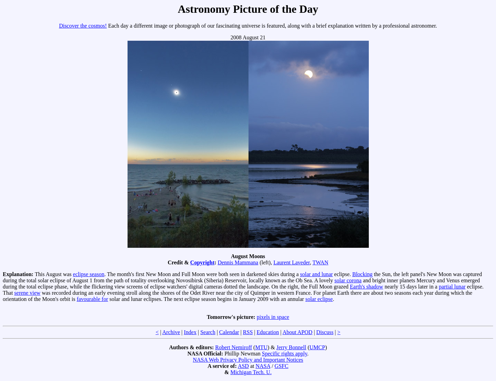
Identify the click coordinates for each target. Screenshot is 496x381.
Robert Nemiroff (233, 347)
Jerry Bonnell (291, 347)
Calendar (229, 332)
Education (267, 332)
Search (207, 332)
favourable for (92, 299)
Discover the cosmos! (83, 26)
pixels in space (273, 317)
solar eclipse (319, 299)
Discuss (325, 332)
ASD (243, 366)
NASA (262, 366)
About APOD (298, 332)
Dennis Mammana (237, 262)
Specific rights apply (284, 353)
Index (190, 332)
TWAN (320, 262)
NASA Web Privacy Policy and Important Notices (248, 360)
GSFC (282, 366)
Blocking (362, 274)
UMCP (317, 347)
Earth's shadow (366, 287)
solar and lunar (316, 274)
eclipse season (88, 274)
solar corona (348, 280)
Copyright (202, 262)
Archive (171, 332)
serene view (27, 293)
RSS (248, 332)
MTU (261, 347)
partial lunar (452, 287)
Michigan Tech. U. (250, 372)
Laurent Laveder (291, 262)
